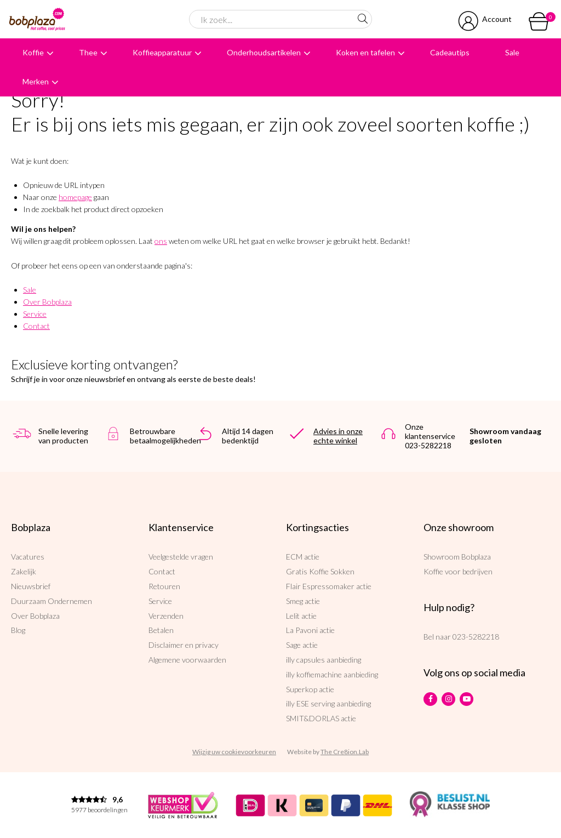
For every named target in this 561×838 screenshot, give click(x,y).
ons (160, 241)
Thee (88, 52)
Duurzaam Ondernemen (51, 601)
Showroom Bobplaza (457, 556)
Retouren (164, 586)
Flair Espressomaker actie (328, 586)
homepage (75, 197)
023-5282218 (476, 636)
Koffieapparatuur (162, 52)
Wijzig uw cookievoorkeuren (234, 752)
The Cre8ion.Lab (344, 752)
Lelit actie (301, 615)
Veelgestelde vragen (180, 556)
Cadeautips (450, 52)
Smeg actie (303, 601)
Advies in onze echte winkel (338, 435)
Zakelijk (23, 571)
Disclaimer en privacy (183, 644)
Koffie (33, 52)
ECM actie (302, 556)
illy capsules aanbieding (323, 659)
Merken (35, 81)
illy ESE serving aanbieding (328, 703)
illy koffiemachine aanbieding (332, 674)
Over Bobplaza (47, 301)
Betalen (161, 630)
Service (35, 313)
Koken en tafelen (365, 52)
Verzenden (166, 615)
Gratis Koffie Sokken (320, 571)
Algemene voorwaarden (187, 659)
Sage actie (302, 644)
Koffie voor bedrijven (458, 571)
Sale (512, 52)
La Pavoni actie (310, 630)
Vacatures (27, 556)
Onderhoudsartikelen (264, 52)
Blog (18, 630)
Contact (36, 325)
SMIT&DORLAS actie (321, 718)
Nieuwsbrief (30, 586)
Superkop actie (310, 689)
